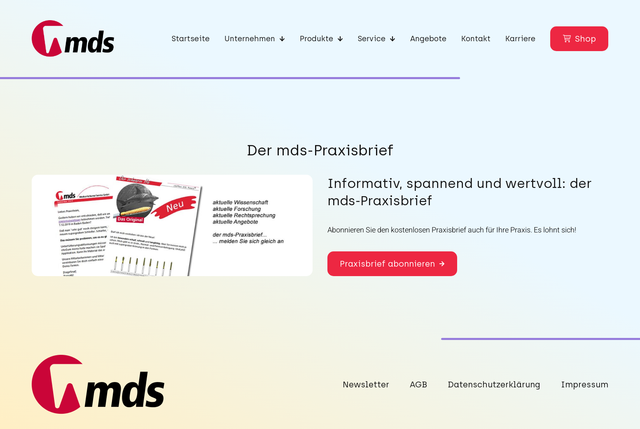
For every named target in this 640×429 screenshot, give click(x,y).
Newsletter (366, 384)
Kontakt (476, 38)
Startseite (191, 38)
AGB (418, 384)
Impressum (584, 384)
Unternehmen (254, 39)
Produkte (321, 39)
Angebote (428, 38)
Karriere (520, 38)
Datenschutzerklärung (494, 384)
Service (376, 39)
